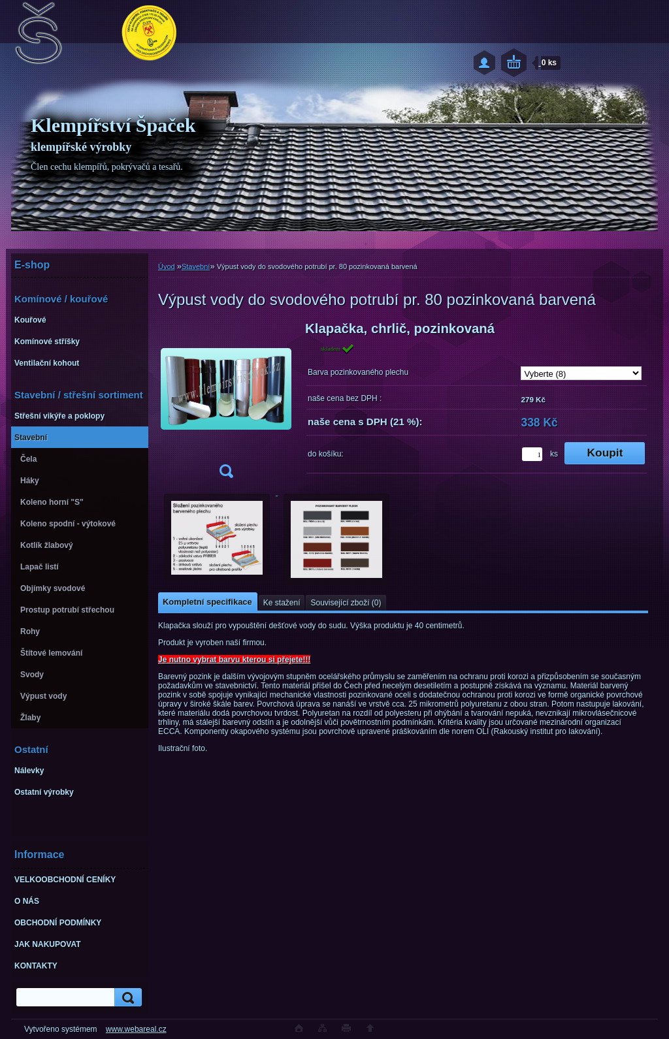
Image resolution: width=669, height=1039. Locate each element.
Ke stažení (282, 602)
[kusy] (532, 454)
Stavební (196, 266)
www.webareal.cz (136, 1029)
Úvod (166, 266)
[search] (126, 997)
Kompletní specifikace (207, 602)
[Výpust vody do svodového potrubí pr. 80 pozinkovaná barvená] (226, 404)
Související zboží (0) (345, 602)
